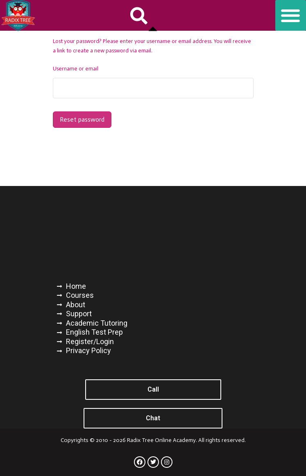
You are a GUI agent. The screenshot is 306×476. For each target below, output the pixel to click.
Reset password (82, 119)
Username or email (75, 68)
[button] (139, 15)
